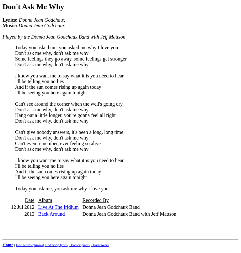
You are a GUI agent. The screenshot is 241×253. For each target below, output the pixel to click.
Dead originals (79, 245)
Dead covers (100, 245)
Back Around (51, 214)
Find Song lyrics (56, 245)
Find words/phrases (29, 245)
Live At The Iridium (58, 207)
